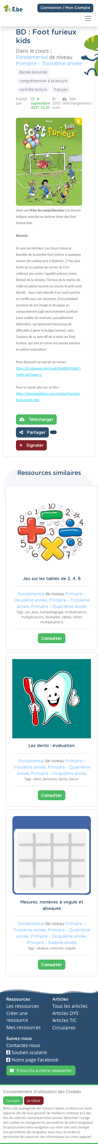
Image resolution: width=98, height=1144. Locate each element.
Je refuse (33, 1100)
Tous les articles (70, 1006)
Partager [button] (32, 432)
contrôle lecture (33, 89)
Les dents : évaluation (51, 746)
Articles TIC (64, 1020)
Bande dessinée (33, 72)
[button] (53, 432)
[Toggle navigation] (88, 18)
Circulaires (64, 1028)
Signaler (31, 445)
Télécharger (36, 419)
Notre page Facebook (32, 1060)
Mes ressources (23, 1027)
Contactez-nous (23, 1045)
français (61, 89)
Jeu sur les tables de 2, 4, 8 (52, 579)
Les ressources (22, 1006)
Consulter (51, 638)
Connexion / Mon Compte (65, 8)
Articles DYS (65, 1013)
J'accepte (13, 1100)
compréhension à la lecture (43, 80)
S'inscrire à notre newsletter (41, 1070)
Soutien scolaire (26, 1052)
